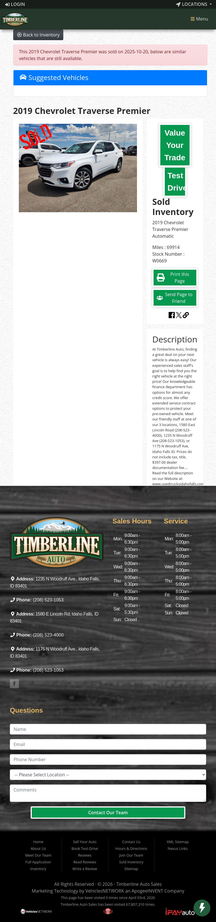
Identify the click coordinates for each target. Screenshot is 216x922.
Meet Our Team (38, 855)
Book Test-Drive (84, 848)
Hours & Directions (131, 848)
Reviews (84, 855)
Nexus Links (178, 848)
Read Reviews (84, 861)
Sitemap (131, 868)
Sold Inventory (131, 861)
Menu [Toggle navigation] (199, 19)
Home (38, 841)
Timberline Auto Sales (139, 884)
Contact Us (131, 841)
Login (15, 4)
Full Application (38, 861)
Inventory (38, 868)
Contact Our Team (108, 812)
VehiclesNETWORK (105, 891)
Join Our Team (131, 855)
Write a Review (85, 868)
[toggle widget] (202, 908)
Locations (192, 4)
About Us (38, 848)
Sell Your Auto (84, 841)
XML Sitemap (178, 841)
